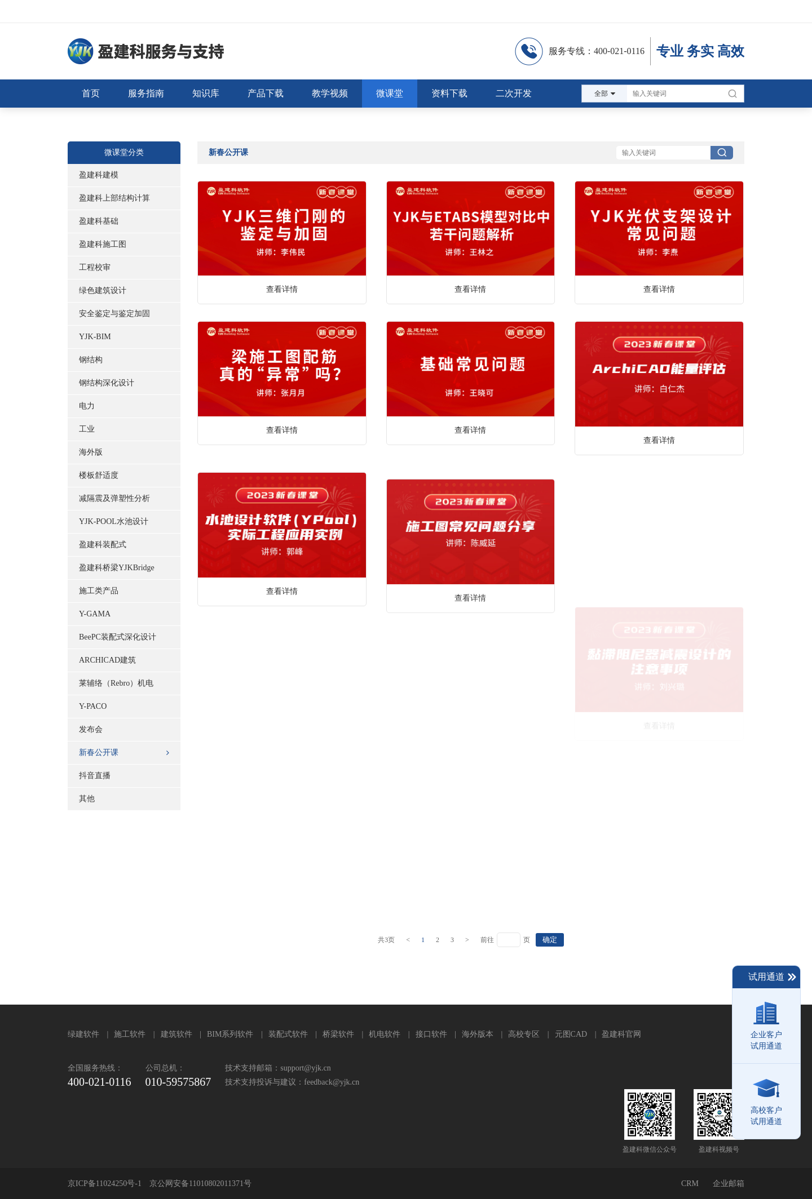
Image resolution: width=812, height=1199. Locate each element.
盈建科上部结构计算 (114, 198)
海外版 (91, 452)
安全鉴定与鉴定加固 (114, 313)
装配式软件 (288, 1034)
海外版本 (477, 1034)
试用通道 (772, 977)
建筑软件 (176, 1034)
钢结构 (91, 360)
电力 (87, 406)
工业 (87, 429)
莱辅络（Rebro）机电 (116, 683)
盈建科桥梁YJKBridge (117, 567)
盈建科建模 (98, 175)
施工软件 (129, 1034)
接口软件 (431, 1034)
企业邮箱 (728, 1183)
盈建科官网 (621, 1034)
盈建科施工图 (102, 244)
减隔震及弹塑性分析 (114, 498)
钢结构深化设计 (106, 383)
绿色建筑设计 (102, 290)
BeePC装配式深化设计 (117, 637)
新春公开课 (124, 752)
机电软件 (384, 1034)
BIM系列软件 (230, 1034)
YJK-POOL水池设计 (113, 521)
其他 (87, 798)
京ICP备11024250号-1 (105, 1183)
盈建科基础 (98, 221)
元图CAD (571, 1034)
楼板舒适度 (98, 475)
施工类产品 (98, 591)
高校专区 (524, 1034)
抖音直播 (95, 775)
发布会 (91, 729)
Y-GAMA (95, 614)
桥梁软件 (338, 1034)
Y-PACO (93, 706)
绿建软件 (83, 1034)
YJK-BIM (95, 336)
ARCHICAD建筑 (107, 660)
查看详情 (282, 289)
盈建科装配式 (102, 544)
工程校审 (95, 267)
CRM (690, 1183)
